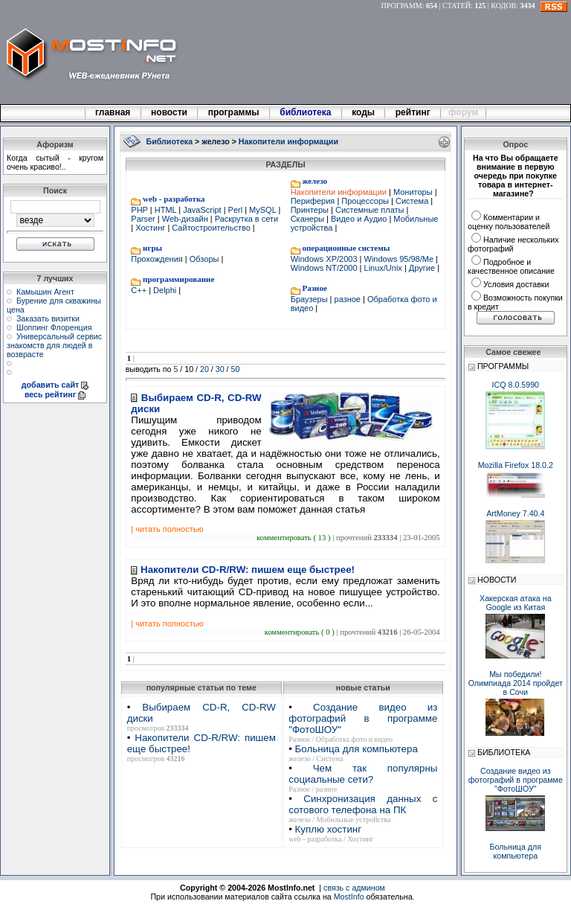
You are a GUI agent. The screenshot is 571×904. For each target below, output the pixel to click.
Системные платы (370, 209)
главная (113, 112)
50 (235, 369)
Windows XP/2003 (325, 258)
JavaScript (202, 209)
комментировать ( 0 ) (301, 632)
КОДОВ (503, 5)
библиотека (305, 112)
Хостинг (150, 227)
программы (233, 112)
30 (220, 369)
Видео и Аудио (359, 218)
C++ (140, 290)
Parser (144, 218)
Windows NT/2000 (325, 267)
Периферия (314, 200)
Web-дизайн (185, 218)
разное (347, 299)
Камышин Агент (45, 291)
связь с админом (354, 887)
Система (411, 200)
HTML (165, 209)
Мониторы (413, 191)
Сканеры (308, 218)
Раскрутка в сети (246, 218)
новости (169, 112)
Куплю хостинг (328, 829)
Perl (235, 209)
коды (363, 112)
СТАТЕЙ (456, 5)
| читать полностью (167, 529)
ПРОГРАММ (401, 5)
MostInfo (349, 896)
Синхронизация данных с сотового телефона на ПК (362, 804)
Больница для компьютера (356, 748)
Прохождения (158, 258)
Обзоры (204, 258)
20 (204, 369)
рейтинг (414, 112)
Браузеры (310, 299)
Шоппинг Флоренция (54, 327)
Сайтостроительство (211, 227)
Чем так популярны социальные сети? (362, 774)
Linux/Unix (382, 267)
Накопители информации (340, 191)
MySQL (262, 209)
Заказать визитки (48, 318)
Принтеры (311, 209)
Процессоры (365, 200)
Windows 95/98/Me (398, 258)
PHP (140, 209)
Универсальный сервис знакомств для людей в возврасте (54, 345)
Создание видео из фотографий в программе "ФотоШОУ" (362, 718)
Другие (422, 267)
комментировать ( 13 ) (294, 537)
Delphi (164, 290)
